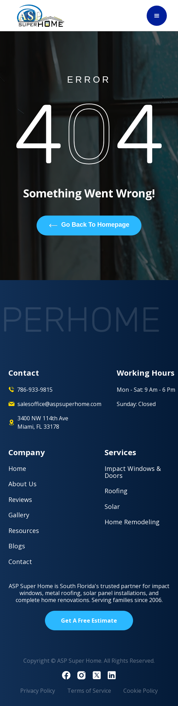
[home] (39, 15)
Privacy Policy (37, 690)
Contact (20, 561)
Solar (112, 506)
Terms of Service (89, 690)
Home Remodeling (132, 521)
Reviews (20, 499)
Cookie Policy (140, 690)
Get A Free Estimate (89, 620)
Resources (23, 530)
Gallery (18, 514)
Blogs (16, 545)
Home (17, 468)
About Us (22, 483)
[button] (157, 16)
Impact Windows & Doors (133, 472)
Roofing (116, 490)
